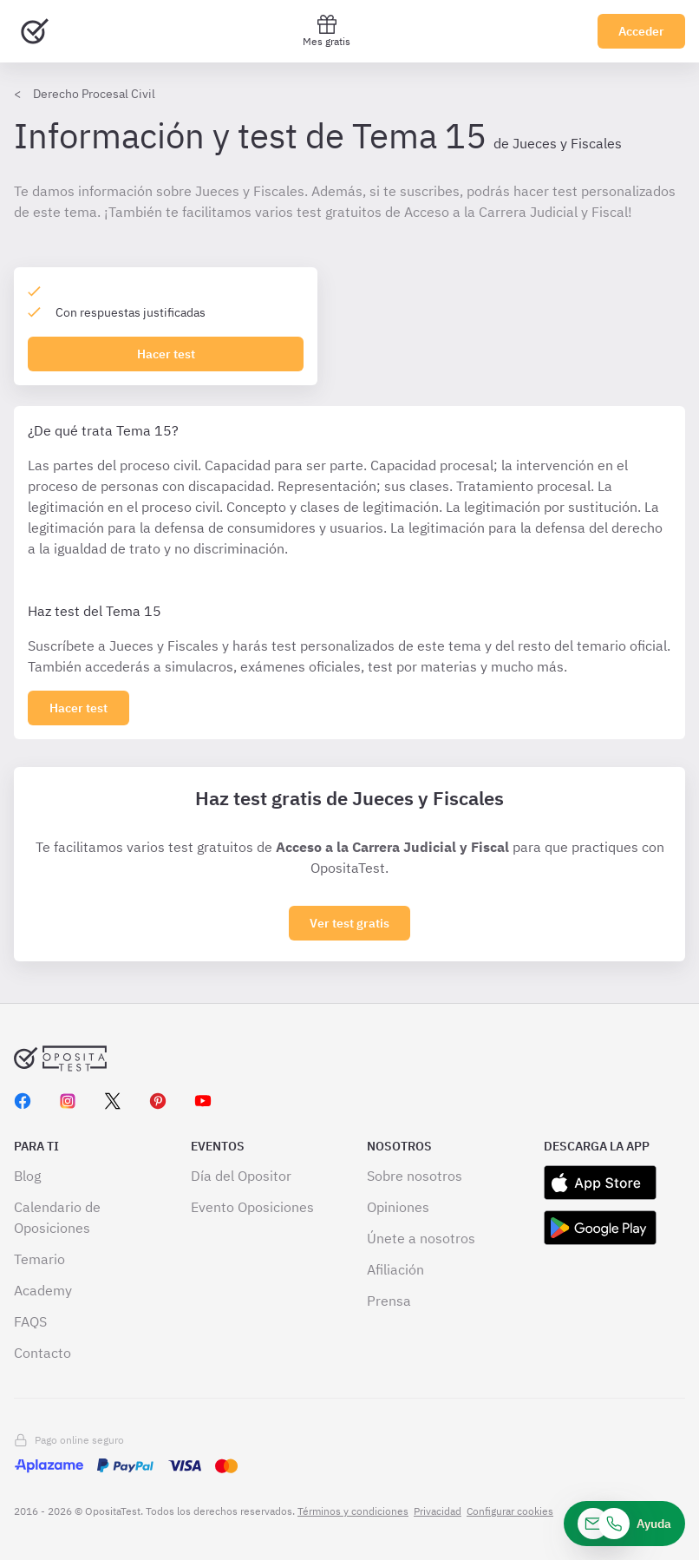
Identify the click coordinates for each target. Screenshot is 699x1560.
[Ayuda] (624, 1523)
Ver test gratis (349, 923)
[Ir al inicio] (35, 31)
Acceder (641, 31)
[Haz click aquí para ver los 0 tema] (78, 708)
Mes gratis (326, 31)
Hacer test (166, 354)
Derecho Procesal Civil (94, 94)
